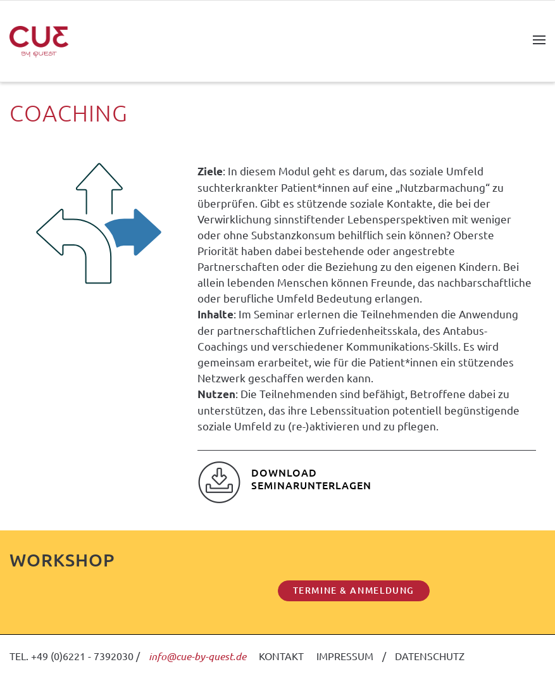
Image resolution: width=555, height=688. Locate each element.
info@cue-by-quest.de (197, 656)
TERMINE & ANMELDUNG (354, 590)
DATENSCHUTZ (430, 655)
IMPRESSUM (344, 655)
